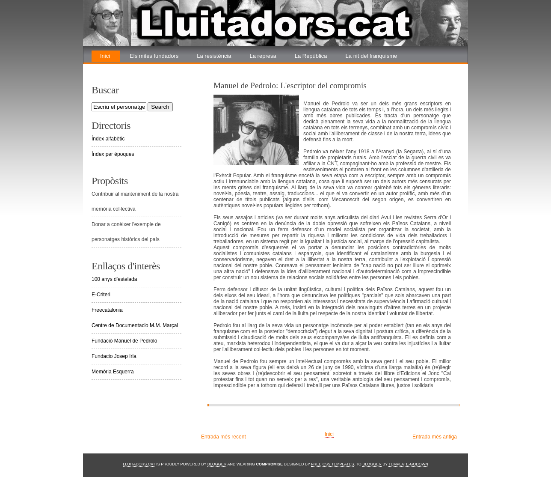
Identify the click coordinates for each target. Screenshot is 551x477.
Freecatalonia (107, 310)
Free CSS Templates (332, 464)
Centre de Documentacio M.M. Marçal (135, 325)
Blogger (217, 464)
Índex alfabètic (108, 139)
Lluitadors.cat (139, 464)
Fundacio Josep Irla (114, 356)
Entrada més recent (223, 437)
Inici (105, 56)
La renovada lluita (122, 67)
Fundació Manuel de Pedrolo (124, 341)
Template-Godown (408, 464)
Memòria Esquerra (113, 372)
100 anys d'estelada (114, 279)
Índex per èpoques (113, 154)
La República (311, 56)
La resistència (214, 56)
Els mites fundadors (154, 56)
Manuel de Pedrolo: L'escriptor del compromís (290, 85)
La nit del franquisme (371, 56)
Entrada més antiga (434, 437)
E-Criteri (101, 295)
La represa (263, 56)
